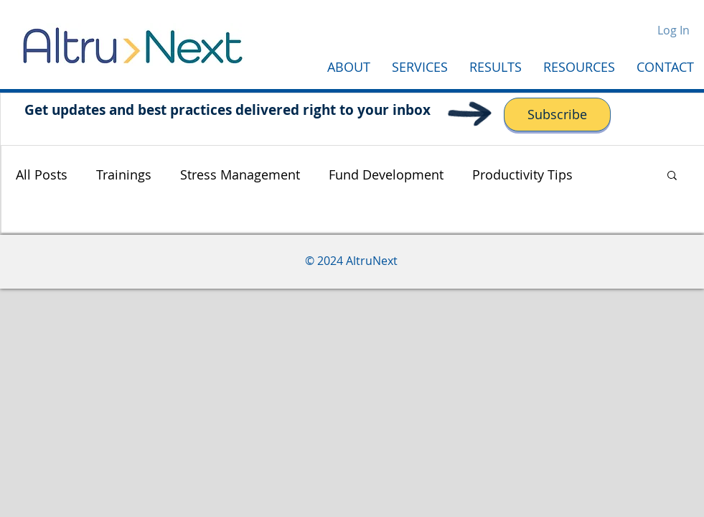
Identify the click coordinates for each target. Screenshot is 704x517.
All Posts (41, 174)
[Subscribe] (557, 114)
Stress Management (240, 174)
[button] (672, 176)
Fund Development (386, 174)
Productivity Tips (522, 174)
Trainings (123, 174)
